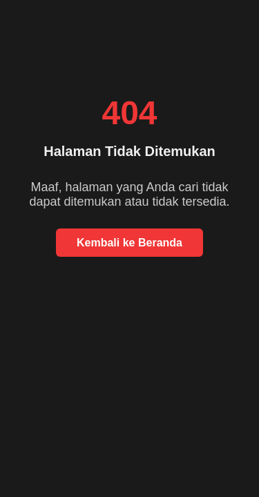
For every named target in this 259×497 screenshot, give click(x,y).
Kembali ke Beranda (129, 242)
